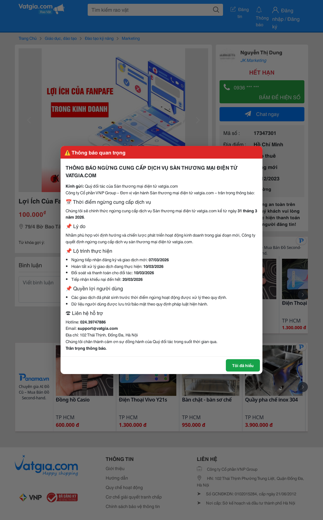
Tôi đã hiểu (243, 365)
